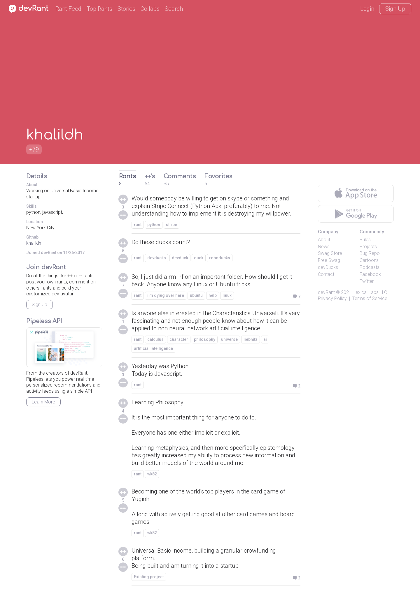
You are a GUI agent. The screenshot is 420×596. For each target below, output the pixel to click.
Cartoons (369, 260)
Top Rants (99, 8)
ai (265, 339)
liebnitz (251, 339)
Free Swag (329, 260)
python (153, 224)
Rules (365, 239)
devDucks (328, 267)
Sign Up (395, 8)
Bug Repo (370, 253)
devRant (326, 292)
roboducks (219, 257)
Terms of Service (369, 298)
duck (198, 257)
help (213, 295)
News (324, 246)
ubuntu (196, 295)
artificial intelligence (153, 348)
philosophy (204, 339)
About (324, 239)
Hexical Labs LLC (370, 292)
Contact (326, 274)
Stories (126, 8)
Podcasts (369, 267)
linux (227, 295)
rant (137, 224)
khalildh (33, 243)
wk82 (152, 474)
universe (229, 339)
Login (367, 8)
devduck (180, 257)
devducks (156, 257)
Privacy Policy (332, 298)
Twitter (367, 281)
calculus (155, 339)
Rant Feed (68, 8)
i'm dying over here (165, 295)
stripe (171, 224)
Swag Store (330, 253)
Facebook (370, 274)
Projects (368, 246)
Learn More (43, 402)
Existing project (149, 576)
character (178, 339)
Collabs (150, 8)
